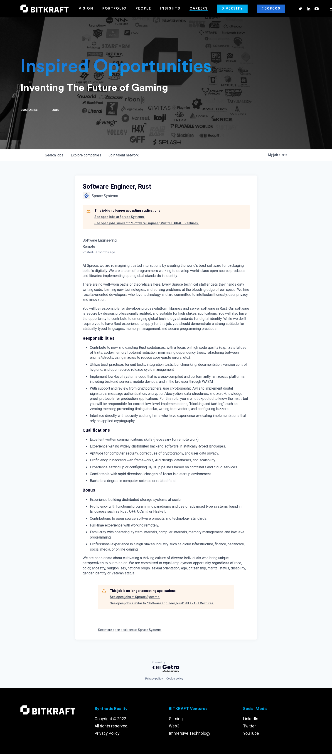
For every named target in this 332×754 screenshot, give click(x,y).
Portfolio (114, 8)
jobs (54, 155)
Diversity (232, 8)
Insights (170, 8)
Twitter (249, 726)
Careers (198, 8)
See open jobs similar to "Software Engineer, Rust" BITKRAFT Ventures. (146, 223)
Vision (86, 8)
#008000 (270, 8)
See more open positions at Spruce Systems (130, 630)
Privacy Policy (107, 733)
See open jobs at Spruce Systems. (119, 217)
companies (86, 155)
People (143, 8)
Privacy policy (154, 678)
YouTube (251, 733)
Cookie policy (174, 678)
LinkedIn (250, 718)
